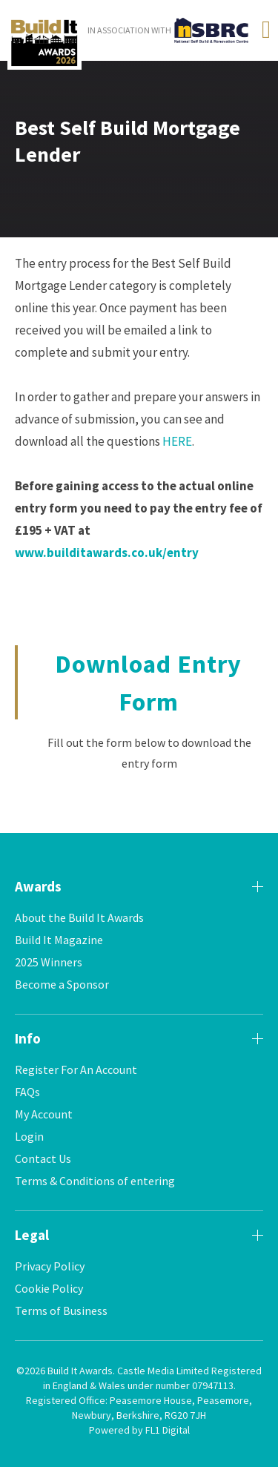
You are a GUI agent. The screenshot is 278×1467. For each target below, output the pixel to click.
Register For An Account (76, 1069)
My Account (44, 1114)
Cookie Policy (49, 1288)
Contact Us (43, 1158)
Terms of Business (61, 1310)
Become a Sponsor (62, 984)
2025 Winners (48, 962)
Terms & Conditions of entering (95, 1180)
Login (29, 1136)
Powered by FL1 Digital (139, 1430)
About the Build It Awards (79, 917)
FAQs (27, 1091)
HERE (177, 441)
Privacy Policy (50, 1266)
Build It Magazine (59, 939)
